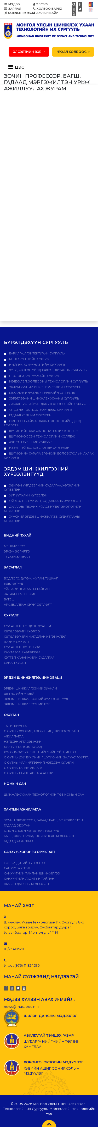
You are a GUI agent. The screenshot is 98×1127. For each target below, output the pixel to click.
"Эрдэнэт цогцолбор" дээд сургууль (40, 410)
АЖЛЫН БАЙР (45, 13)
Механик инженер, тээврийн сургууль (41, 393)
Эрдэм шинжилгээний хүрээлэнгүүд (36, 699)
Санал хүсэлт (16, 663)
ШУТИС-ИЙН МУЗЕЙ (19, 694)
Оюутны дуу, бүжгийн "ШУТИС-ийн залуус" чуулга (46, 757)
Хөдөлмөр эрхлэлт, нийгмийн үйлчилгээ (40, 752)
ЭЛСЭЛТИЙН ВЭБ (29, 52)
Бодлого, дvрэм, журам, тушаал (31, 578)
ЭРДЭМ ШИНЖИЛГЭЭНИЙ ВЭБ (27, 704)
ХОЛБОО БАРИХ (47, 8)
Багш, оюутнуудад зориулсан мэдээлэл (39, 836)
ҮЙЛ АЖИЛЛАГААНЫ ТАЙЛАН (27, 589)
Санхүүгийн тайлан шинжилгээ (32, 873)
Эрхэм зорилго (17, 551)
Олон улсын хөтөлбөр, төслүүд (31, 831)
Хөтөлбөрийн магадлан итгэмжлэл (35, 636)
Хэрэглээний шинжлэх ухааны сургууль (43, 398)
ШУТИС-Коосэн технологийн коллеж (41, 436)
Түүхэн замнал (17, 557)
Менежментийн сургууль (30, 359)
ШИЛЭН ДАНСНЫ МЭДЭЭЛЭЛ (26, 884)
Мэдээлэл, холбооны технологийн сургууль (48, 381)
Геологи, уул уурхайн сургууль (35, 376)
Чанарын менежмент (22, 594)
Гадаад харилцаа (18, 841)
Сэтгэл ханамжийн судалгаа (29, 657)
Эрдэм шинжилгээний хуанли (30, 688)
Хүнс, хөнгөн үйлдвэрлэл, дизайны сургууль (47, 370)
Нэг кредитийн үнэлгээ (24, 863)
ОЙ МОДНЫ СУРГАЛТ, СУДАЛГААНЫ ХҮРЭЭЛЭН (44, 501)
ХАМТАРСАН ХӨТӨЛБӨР (22, 652)
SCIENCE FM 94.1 (18, 13)
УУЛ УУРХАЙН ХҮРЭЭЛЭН (27, 495)
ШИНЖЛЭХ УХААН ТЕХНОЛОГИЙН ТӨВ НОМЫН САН (44, 794)
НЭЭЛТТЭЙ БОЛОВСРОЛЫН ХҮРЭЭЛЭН (39, 448)
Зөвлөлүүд (13, 584)
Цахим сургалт (16, 642)
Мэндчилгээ (14, 546)
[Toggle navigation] (18, 67)
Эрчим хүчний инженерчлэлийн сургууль (44, 387)
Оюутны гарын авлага (23, 768)
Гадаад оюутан (17, 825)
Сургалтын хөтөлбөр (22, 647)
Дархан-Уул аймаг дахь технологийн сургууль (48, 404)
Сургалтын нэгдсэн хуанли (27, 626)
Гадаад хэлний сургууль (29, 415)
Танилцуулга (15, 726)
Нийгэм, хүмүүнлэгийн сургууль (36, 364)
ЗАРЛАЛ (12, 8)
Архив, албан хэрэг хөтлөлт (28, 604)
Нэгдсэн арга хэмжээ (22, 741)
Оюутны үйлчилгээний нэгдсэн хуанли (39, 762)
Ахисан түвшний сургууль (31, 442)
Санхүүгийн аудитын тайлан (29, 878)
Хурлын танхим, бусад (23, 747)
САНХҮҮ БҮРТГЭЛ (17, 868)
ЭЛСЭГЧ (40, 4)
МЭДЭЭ (12, 4)
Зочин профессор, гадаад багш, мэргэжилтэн (43, 820)
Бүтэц (9, 599)
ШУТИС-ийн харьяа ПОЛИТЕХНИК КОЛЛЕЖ (43, 431)
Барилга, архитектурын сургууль (36, 353)
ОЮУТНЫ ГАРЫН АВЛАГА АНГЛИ (28, 773)
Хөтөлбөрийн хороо (22, 631)
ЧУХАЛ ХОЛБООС (73, 52)
